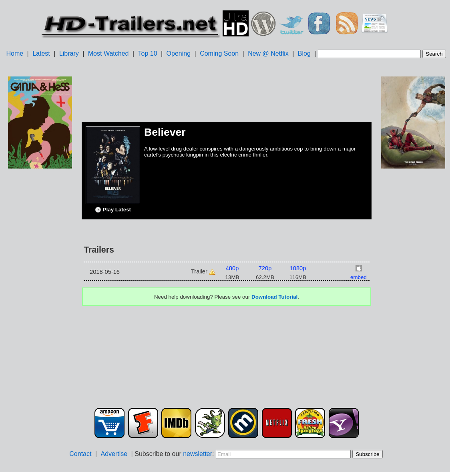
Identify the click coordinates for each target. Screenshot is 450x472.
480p (232, 268)
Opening (179, 53)
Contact (80, 453)
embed (358, 277)
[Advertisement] (40, 297)
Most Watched (108, 53)
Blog (304, 53)
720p (265, 268)
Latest (41, 53)
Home (14, 53)
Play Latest (113, 210)
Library (69, 53)
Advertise (113, 453)
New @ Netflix (268, 53)
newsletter (197, 453)
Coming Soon (219, 53)
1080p (298, 268)
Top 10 (147, 53)
